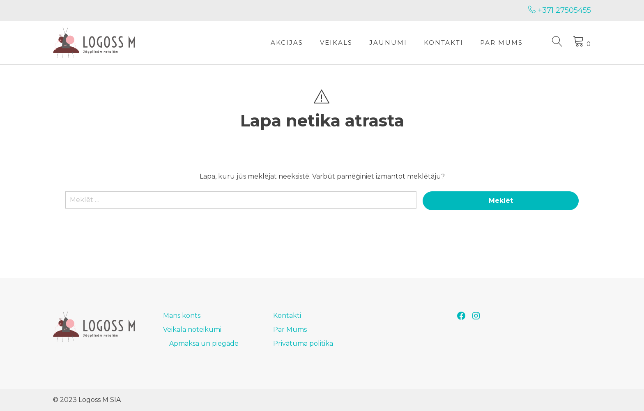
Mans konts (181, 315)
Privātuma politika (303, 343)
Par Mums (501, 42)
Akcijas (287, 42)
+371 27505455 (559, 10)
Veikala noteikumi (192, 329)
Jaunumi (388, 42)
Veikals (336, 42)
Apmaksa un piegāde (204, 343)
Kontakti (443, 42)
